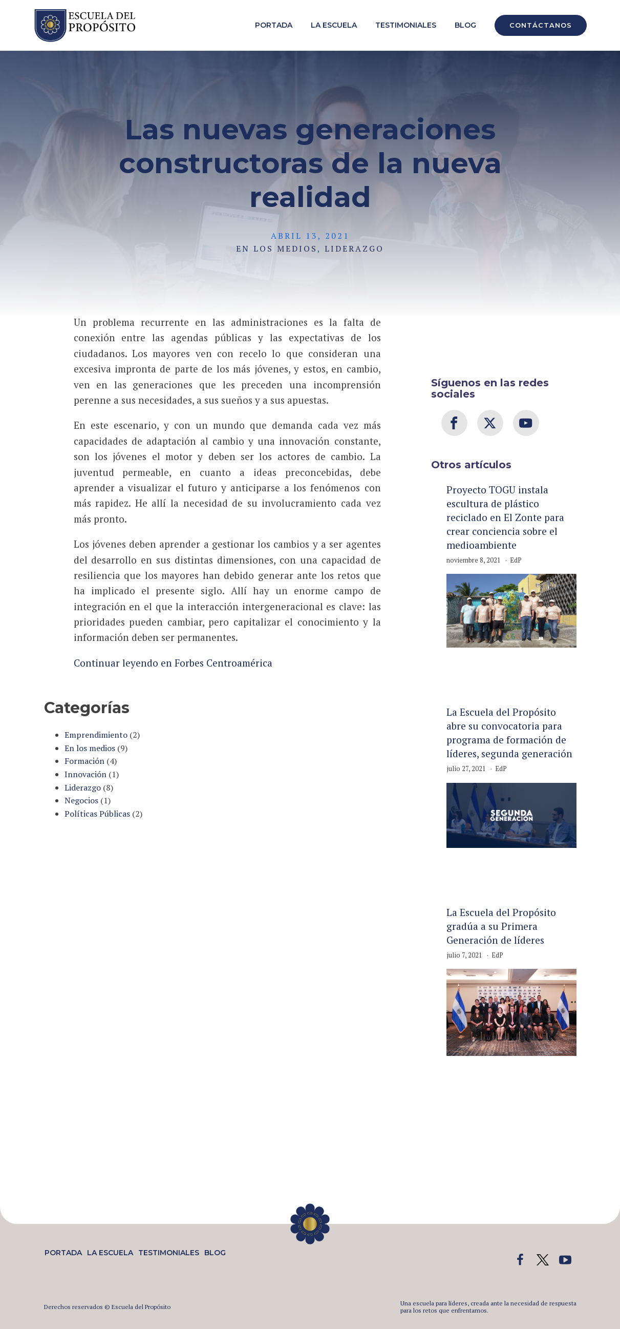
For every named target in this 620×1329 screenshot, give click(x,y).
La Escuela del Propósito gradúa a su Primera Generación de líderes (501, 926)
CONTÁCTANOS (540, 25)
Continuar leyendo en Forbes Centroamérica (173, 662)
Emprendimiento (96, 734)
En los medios (276, 248)
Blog (465, 25)
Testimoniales (405, 25)
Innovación (85, 774)
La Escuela (334, 25)
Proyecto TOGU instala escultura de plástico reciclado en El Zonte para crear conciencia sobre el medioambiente (505, 517)
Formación (84, 760)
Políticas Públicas (97, 813)
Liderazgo (354, 248)
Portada (273, 25)
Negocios (81, 800)
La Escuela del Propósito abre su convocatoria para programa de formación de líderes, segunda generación (509, 732)
